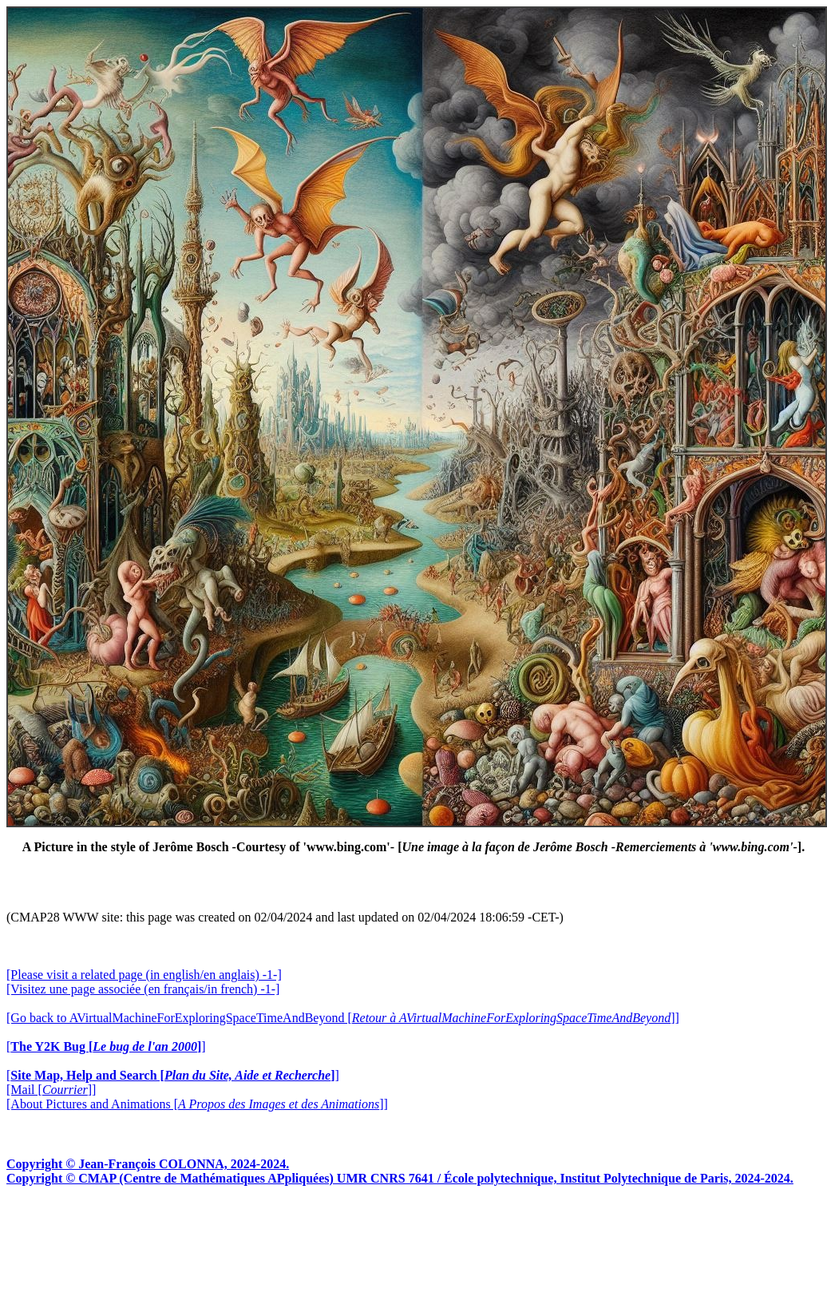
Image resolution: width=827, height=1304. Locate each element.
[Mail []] (51, 1089)
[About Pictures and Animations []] (197, 1104)
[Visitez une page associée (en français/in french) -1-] (142, 989)
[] (106, 1046)
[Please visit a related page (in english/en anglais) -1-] (144, 974)
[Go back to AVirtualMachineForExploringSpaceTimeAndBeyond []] (342, 1018)
